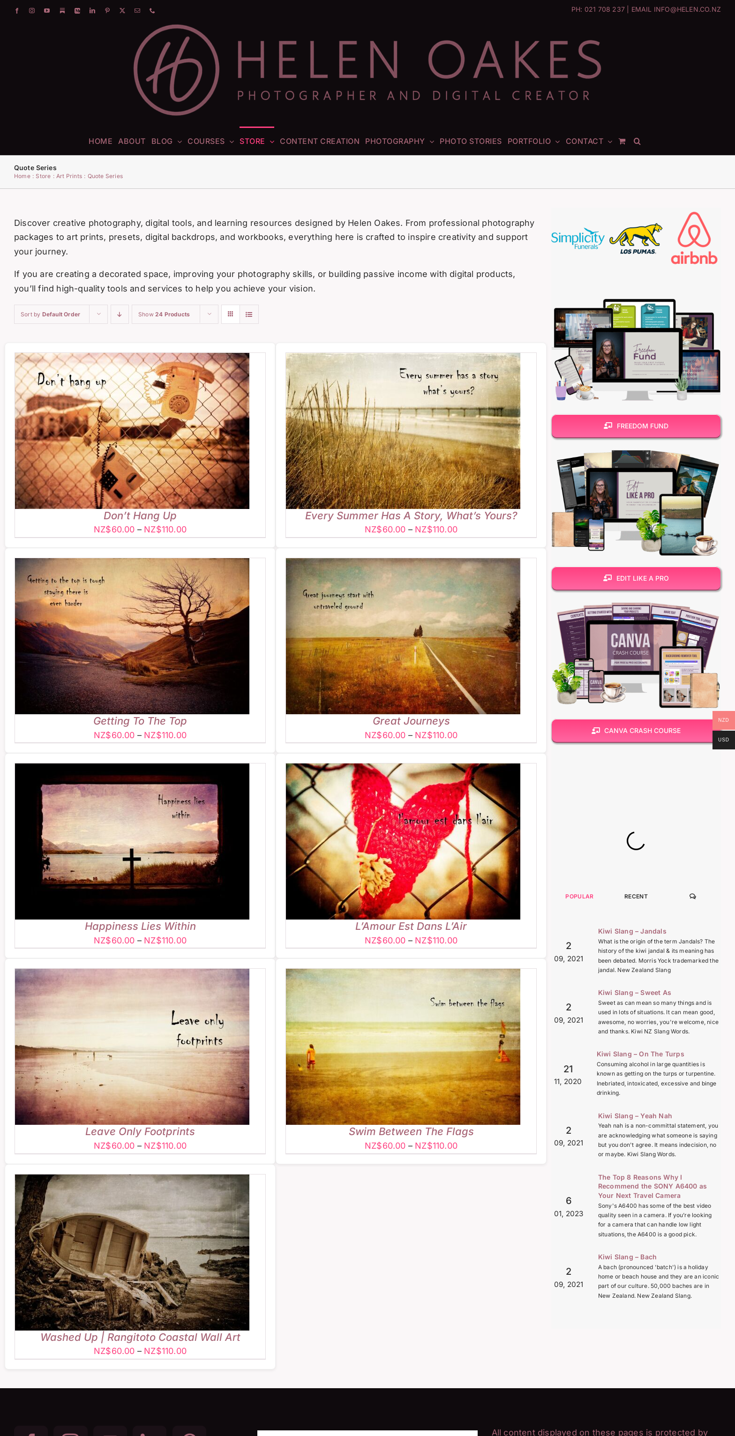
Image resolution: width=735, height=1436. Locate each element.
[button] (637, 141)
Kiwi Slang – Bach (627, 1378)
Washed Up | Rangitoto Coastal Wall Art (140, 1337)
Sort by (50, 314)
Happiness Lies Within (140, 926)
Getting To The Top (140, 721)
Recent (636, 1017)
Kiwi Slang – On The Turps (640, 1175)
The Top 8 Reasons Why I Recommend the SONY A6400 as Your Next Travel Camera (652, 1307)
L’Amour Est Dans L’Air (411, 926)
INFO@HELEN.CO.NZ (687, 9)
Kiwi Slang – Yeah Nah (635, 1237)
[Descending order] (120, 314)
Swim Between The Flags (411, 1131)
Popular (579, 1017)
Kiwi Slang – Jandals (632, 1052)
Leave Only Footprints (140, 1131)
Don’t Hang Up (140, 515)
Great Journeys (411, 721)
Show (164, 314)
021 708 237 (605, 9)
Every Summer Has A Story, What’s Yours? (411, 515)
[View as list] (249, 314)
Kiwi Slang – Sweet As (634, 1113)
